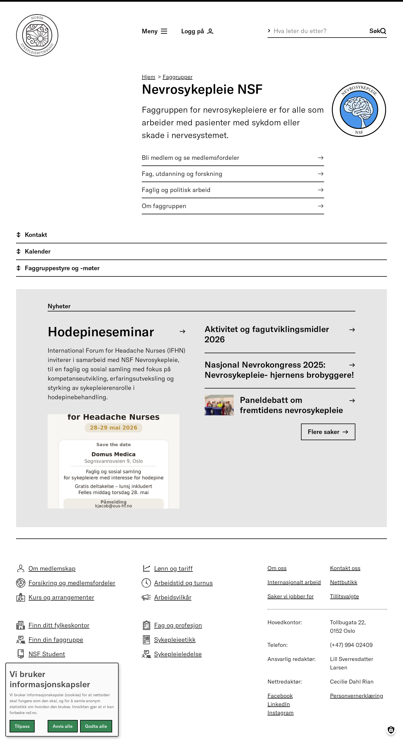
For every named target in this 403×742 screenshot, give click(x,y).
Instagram (280, 712)
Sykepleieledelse (178, 654)
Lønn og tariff (173, 568)
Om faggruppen (164, 206)
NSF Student (46, 654)
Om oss (277, 567)
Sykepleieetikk (175, 639)
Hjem (148, 76)
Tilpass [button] (22, 726)
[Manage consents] (391, 730)
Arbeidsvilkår (172, 597)
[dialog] (62, 699)
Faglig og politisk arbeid (176, 190)
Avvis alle (63, 726)
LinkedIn (278, 704)
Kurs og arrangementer (61, 597)
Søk (377, 31)
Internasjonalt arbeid (294, 582)
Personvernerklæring (356, 695)
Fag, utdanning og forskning (182, 174)
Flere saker (323, 432)
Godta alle (96, 726)
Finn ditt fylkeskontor (58, 625)
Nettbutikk (343, 582)
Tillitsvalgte (344, 596)
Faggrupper (177, 76)
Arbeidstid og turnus (183, 583)
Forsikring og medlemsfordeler (71, 583)
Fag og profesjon (178, 625)
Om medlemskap (52, 568)
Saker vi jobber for (290, 596)
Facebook (280, 695)
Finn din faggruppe (55, 639)
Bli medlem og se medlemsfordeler (190, 158)
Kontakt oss (345, 567)
